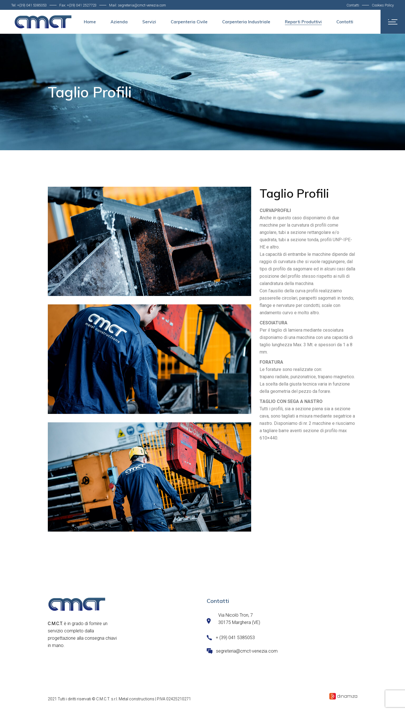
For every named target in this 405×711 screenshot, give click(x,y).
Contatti (352, 5)
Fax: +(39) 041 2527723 (77, 5)
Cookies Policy (383, 5)
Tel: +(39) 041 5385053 (29, 5)
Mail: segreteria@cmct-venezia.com (137, 5)
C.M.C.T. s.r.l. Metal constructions (125, 699)
